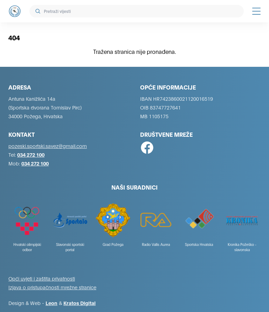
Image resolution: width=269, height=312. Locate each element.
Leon (51, 302)
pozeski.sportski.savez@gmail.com (47, 145)
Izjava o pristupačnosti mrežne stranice (52, 287)
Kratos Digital (79, 302)
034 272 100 (30, 154)
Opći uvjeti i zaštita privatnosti (41, 278)
